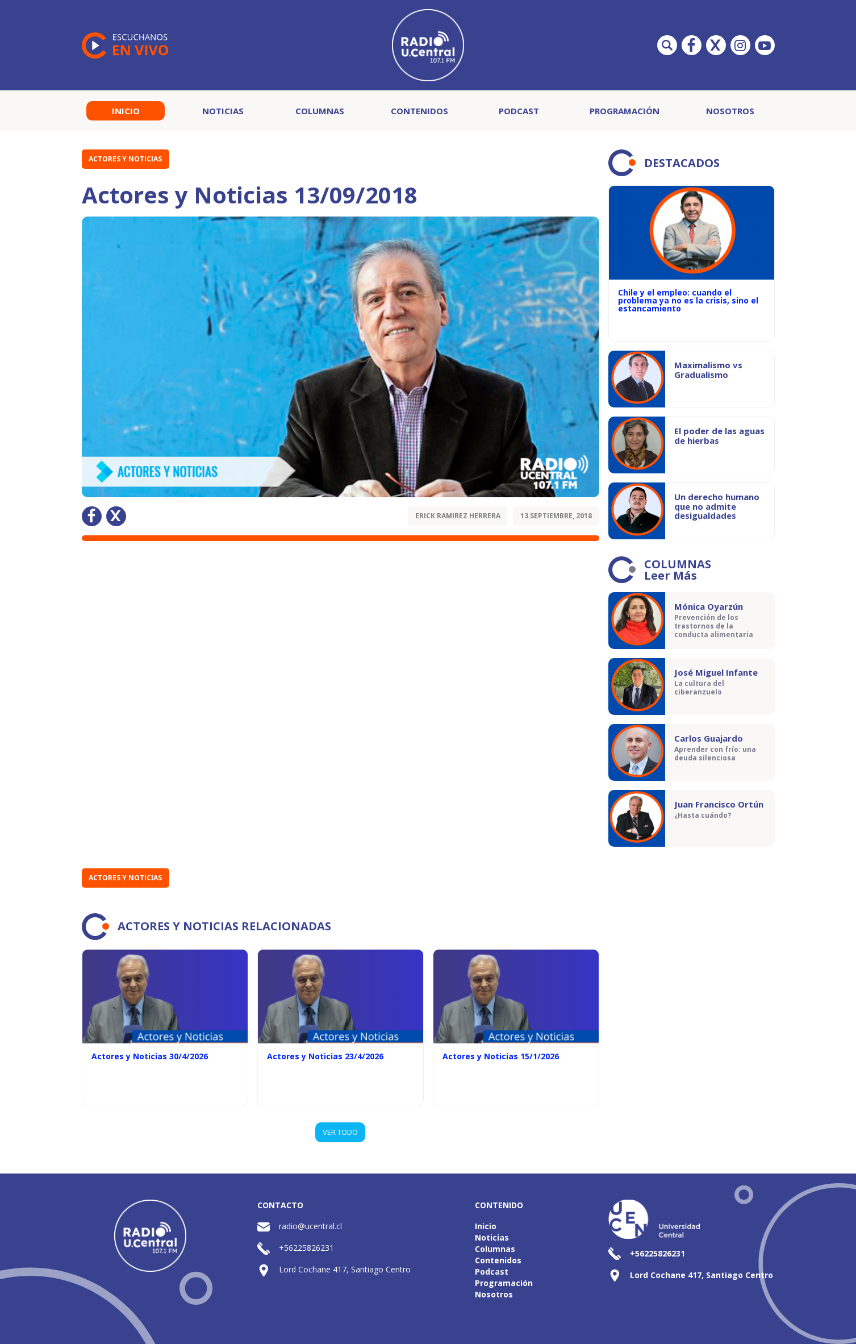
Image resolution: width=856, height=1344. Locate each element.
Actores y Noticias (125, 159)
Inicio (126, 110)
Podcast (519, 110)
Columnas (319, 110)
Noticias (223, 110)
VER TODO (340, 1132)
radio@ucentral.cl (310, 1226)
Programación (624, 110)
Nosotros (730, 110)
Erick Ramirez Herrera (457, 516)
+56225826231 (306, 1247)
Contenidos (419, 110)
